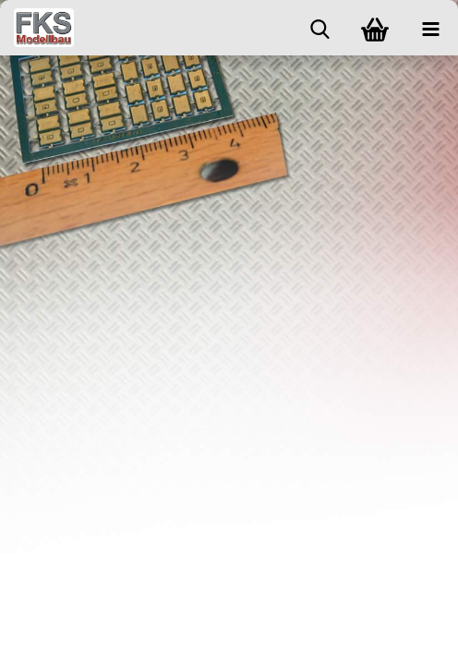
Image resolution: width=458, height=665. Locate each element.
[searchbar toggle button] (319, 27)
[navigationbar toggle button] (430, 27)
